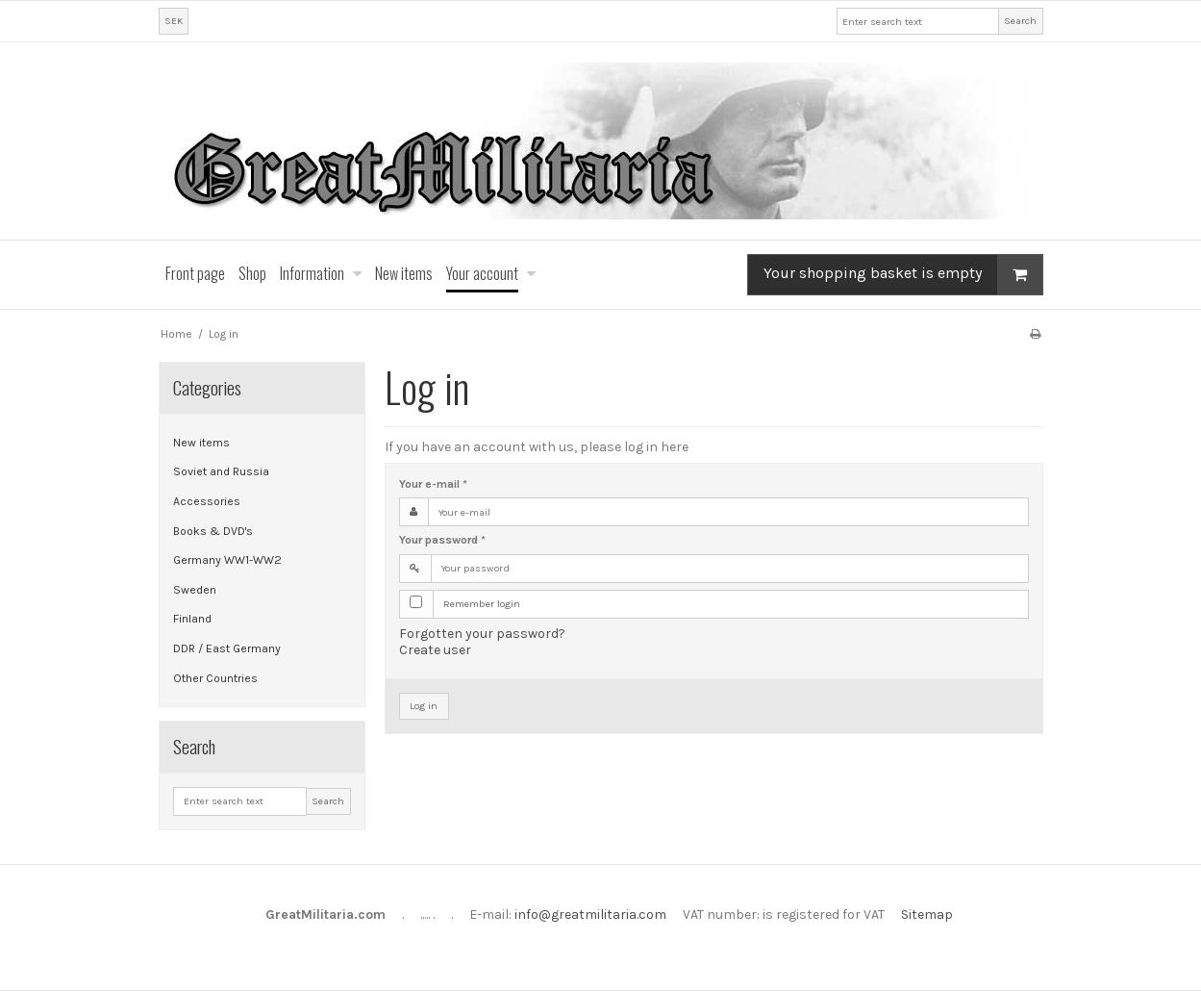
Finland (192, 618)
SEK (173, 20)
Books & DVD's (213, 531)
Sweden (194, 590)
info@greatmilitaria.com (590, 914)
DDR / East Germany (227, 648)
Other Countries (215, 678)
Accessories (206, 501)
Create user (435, 650)
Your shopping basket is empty (902, 274)
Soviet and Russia (221, 471)
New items (201, 442)
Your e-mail (433, 484)
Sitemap (927, 914)
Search (1020, 20)
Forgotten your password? (482, 633)
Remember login (481, 603)
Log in (424, 705)
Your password (442, 539)
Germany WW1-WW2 (227, 560)
